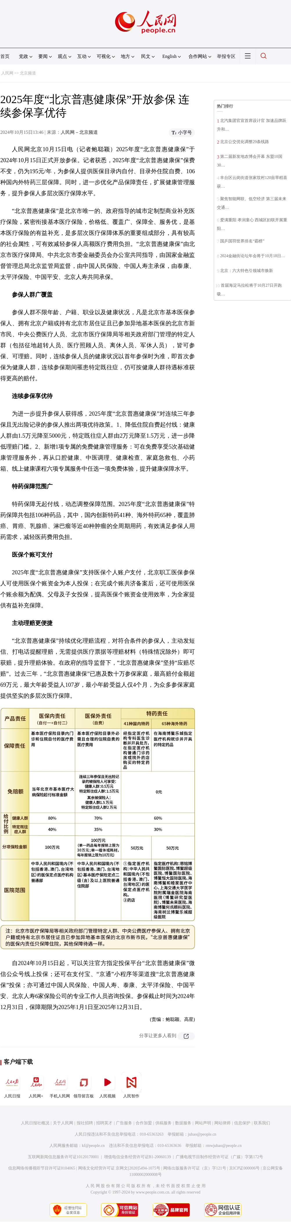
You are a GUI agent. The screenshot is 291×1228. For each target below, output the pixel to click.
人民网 (7, 73)
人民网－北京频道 (79, 132)
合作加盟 (144, 1123)
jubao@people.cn (202, 1134)
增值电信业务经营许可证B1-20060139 (137, 1157)
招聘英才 (104, 1123)
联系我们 (262, 1123)
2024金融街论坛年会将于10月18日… (252, 256)
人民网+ (36, 1085)
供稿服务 (163, 1123)
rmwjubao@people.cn (224, 1145)
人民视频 (107, 1085)
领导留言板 (83, 1085)
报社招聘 (85, 1123)
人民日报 (12, 1085)
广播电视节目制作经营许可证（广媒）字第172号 (219, 1157)
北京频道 (28, 73)
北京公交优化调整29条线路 (244, 142)
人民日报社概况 (35, 1123)
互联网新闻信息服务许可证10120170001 (63, 1157)
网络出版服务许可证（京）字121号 (194, 1168)
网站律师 (222, 1123)
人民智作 (131, 1085)
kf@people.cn (93, 1145)
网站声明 (203, 1123)
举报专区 (226, 56)
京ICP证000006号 (244, 1168)
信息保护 (242, 1123)
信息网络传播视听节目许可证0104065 (41, 1168)
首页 (5, 56)
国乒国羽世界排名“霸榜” (242, 241)
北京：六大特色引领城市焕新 (246, 270)
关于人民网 (63, 1123)
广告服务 (124, 1123)
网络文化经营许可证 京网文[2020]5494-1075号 (119, 1168)
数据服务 (183, 1123)
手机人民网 (60, 1085)
